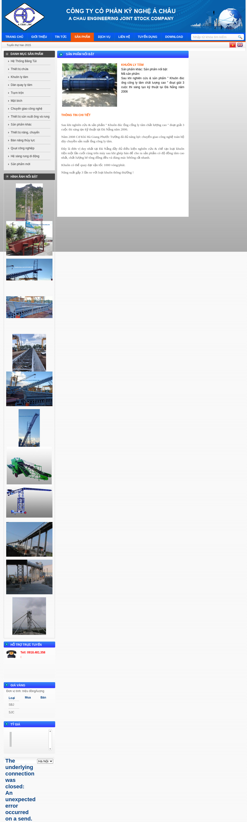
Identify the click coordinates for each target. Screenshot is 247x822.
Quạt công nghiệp (22, 148)
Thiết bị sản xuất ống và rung (30, 116)
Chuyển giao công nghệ (26, 108)
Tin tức (61, 37)
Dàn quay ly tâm (21, 85)
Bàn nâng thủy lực (23, 140)
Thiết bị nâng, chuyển (25, 132)
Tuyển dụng (147, 37)
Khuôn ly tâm (19, 77)
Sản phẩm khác (21, 124)
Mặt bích (16, 100)
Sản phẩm (82, 37)
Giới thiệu (39, 37)
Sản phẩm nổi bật (80, 54)
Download (174, 37)
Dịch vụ (104, 37)
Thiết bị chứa (19, 69)
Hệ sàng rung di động (25, 156)
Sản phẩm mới (20, 164)
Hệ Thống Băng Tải (24, 61)
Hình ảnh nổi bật (24, 176)
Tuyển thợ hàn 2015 (19, 45)
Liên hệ (124, 37)
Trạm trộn (17, 93)
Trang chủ (14, 37)
